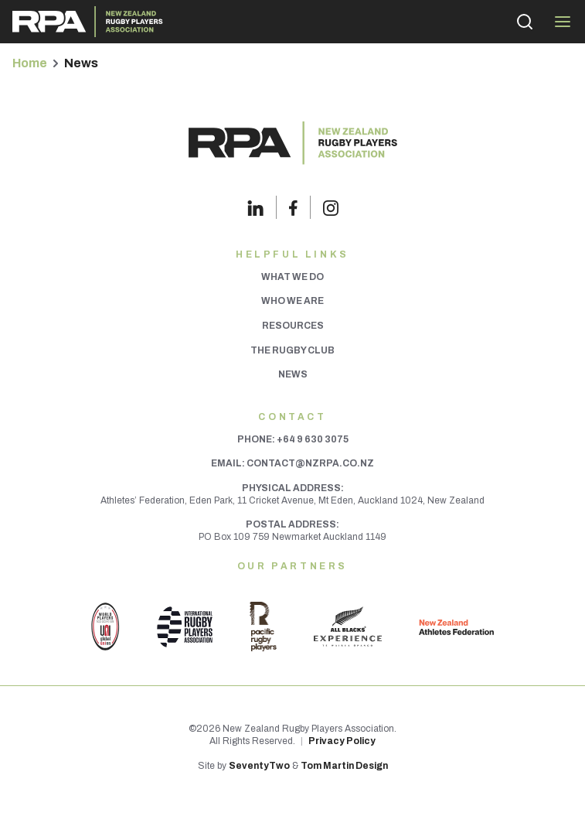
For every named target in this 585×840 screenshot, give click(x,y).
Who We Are (292, 300)
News (293, 374)
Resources (293, 325)
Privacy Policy (342, 741)
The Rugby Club (292, 350)
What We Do (292, 276)
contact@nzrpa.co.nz (310, 463)
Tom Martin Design (344, 765)
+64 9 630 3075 (313, 439)
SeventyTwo (259, 765)
